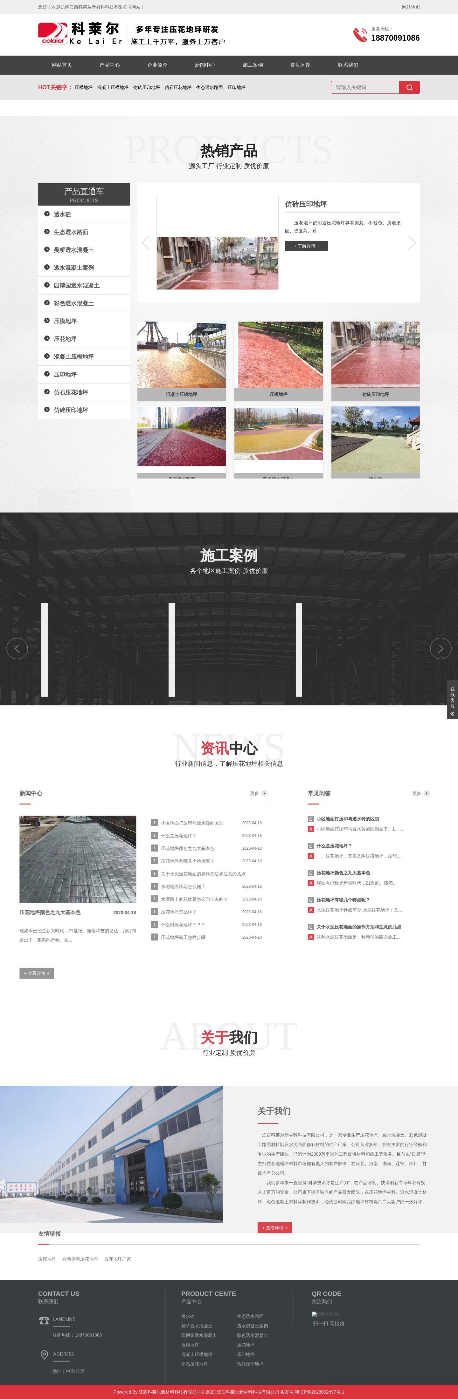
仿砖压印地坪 (146, 87)
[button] (145, 243)
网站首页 (62, 65)
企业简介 (157, 65)
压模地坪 (84, 87)
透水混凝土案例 (74, 268)
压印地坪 (237, 87)
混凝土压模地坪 (112, 87)
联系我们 (348, 65)
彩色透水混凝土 (74, 303)
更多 (42, 793)
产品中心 (110, 65)
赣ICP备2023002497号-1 (319, 1392)
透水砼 (62, 214)
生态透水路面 (209, 87)
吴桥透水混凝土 (74, 250)
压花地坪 (65, 339)
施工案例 (253, 65)
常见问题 (300, 65)
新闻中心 (205, 65)
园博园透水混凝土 (77, 285)
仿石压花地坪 (178, 87)
